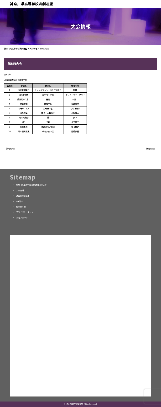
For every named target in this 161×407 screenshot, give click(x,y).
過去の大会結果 (20, 195)
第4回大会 (10, 148)
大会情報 (18, 190)
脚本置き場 (19, 206)
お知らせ (18, 201)
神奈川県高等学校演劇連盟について (29, 184)
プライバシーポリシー (23, 212)
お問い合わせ (19, 217)
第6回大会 (150, 148)
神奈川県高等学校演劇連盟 (31, 3)
